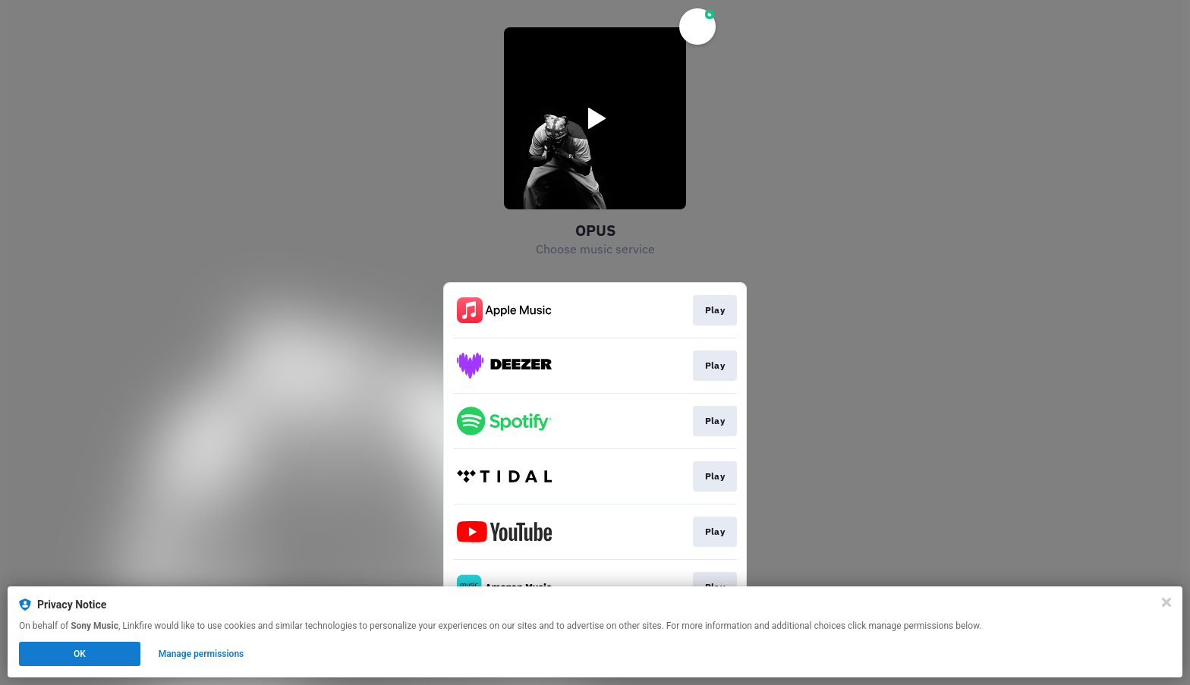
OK (80, 654)
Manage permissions (201, 654)
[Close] (1166, 602)
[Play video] (595, 118)
